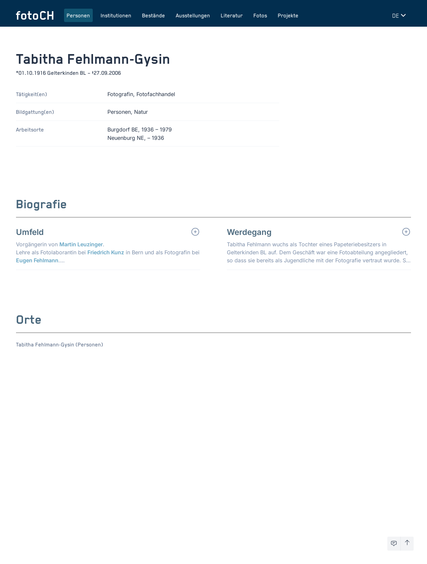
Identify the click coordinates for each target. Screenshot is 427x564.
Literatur (232, 15)
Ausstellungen (193, 15)
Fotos (260, 15)
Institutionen (116, 15)
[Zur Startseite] (34, 15)
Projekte (288, 15)
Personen (78, 15)
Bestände (153, 15)
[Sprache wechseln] (400, 15)
